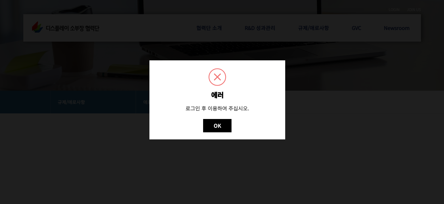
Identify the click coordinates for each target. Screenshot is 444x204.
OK (217, 125)
